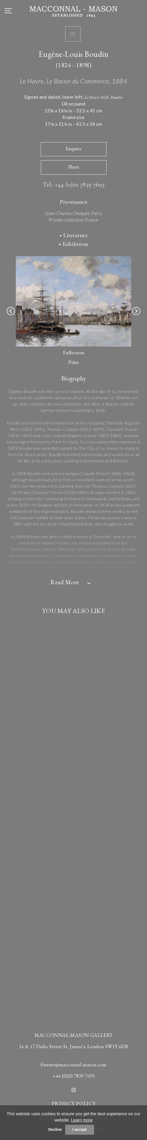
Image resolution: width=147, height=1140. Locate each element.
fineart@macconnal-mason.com (73, 1064)
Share (73, 166)
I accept (80, 1129)
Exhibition (73, 244)
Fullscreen (73, 352)
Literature (73, 235)
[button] (11, 311)
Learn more (82, 1120)
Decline (55, 1129)
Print (73, 362)
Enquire (73, 148)
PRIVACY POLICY (74, 1103)
